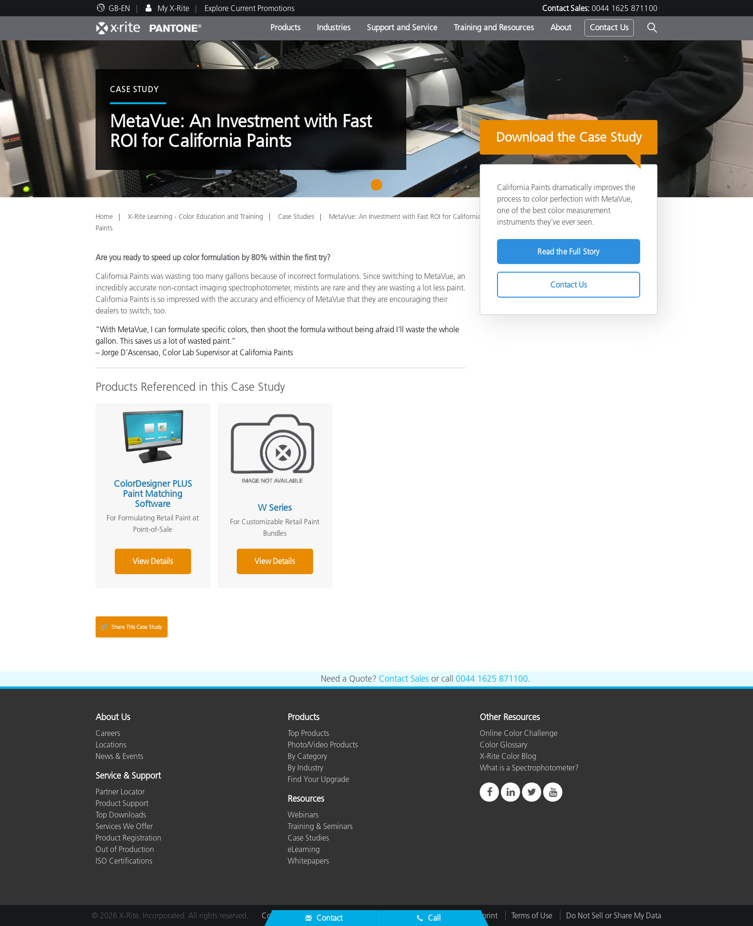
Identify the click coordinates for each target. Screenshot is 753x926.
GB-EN (119, 8)
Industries (334, 27)
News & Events (119, 756)
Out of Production (125, 849)
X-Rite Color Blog (508, 756)
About (560, 27)
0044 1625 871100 (624, 8)
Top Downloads (121, 814)
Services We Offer (124, 826)
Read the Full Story (568, 251)
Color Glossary (503, 744)
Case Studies (296, 216)
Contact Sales (404, 678)
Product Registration (128, 837)
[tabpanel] (376, 118)
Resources (306, 799)
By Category (307, 756)
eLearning (304, 849)
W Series (274, 507)
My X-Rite (172, 8)
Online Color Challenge (519, 733)
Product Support (122, 803)
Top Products (308, 733)
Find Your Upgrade (318, 779)
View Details (153, 561)
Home (104, 216)
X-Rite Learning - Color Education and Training (195, 216)
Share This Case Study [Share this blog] (131, 627)
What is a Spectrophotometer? (529, 767)
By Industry (305, 767)
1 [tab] (378, 188)
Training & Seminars (320, 826)
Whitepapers (308, 861)
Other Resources (510, 717)
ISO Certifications (124, 861)
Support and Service (402, 27)
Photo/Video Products (323, 744)
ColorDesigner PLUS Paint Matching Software (153, 493)
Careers (108, 733)
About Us (113, 717)
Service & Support (128, 776)
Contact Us (609, 27)
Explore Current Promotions (249, 8)
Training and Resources (494, 27)
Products (285, 27)
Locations (111, 744)
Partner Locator (120, 791)
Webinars (303, 814)
